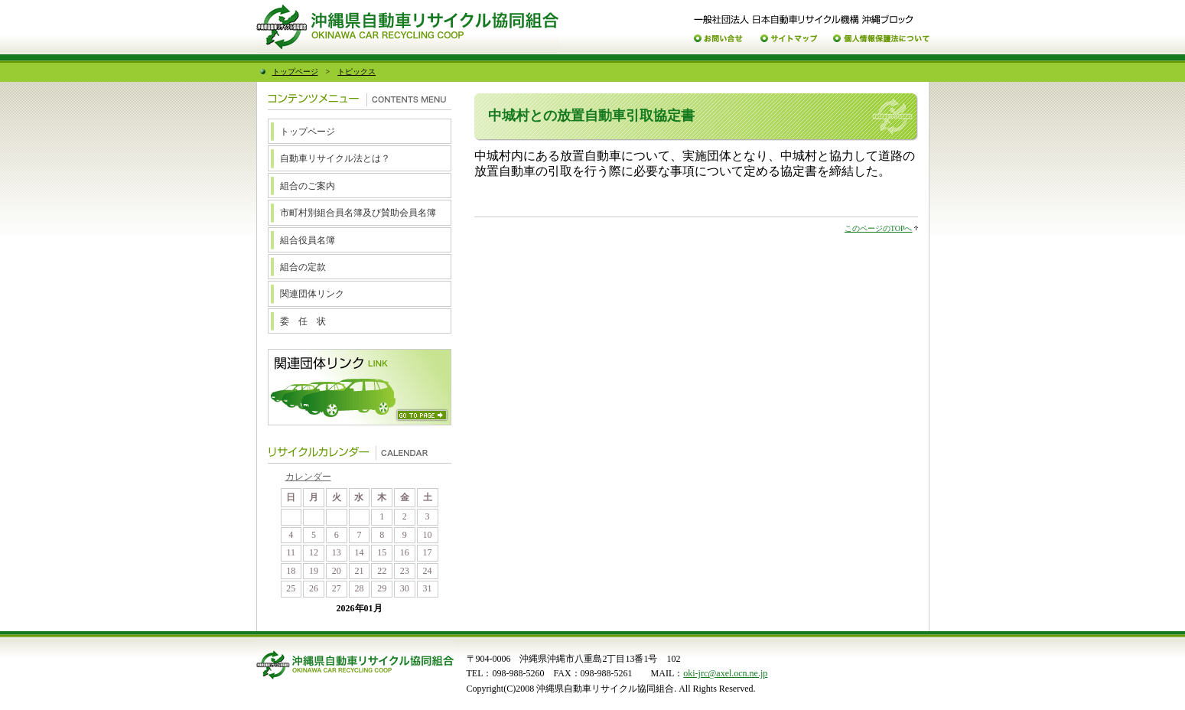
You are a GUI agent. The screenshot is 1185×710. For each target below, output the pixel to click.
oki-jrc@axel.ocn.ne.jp (725, 673)
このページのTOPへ (879, 228)
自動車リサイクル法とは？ (335, 158)
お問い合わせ (719, 38)
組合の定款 (303, 267)
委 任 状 (303, 321)
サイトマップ (788, 38)
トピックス (356, 71)
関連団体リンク (312, 293)
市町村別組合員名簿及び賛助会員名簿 (358, 212)
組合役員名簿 (307, 240)
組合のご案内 (307, 186)
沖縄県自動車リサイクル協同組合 (407, 27)
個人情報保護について (881, 38)
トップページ (295, 71)
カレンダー (308, 476)
